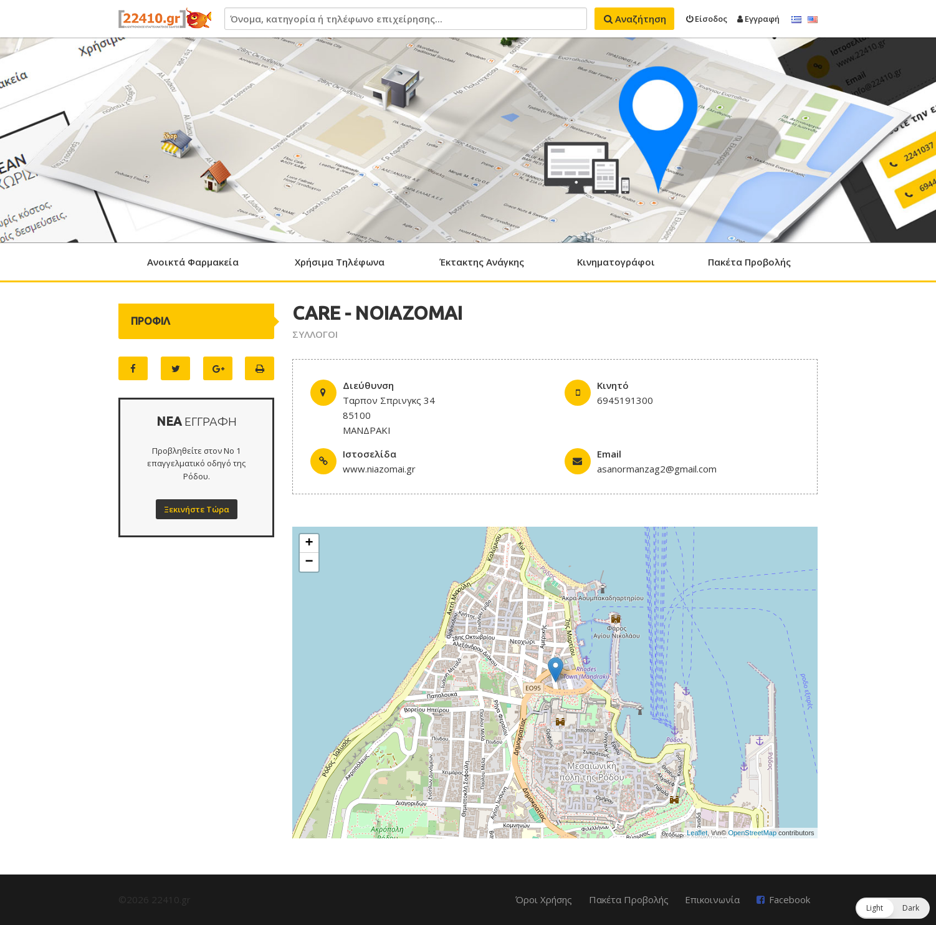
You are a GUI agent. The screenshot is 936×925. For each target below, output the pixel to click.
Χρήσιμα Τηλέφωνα (339, 262)
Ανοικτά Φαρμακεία (193, 262)
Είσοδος (706, 18)
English (813, 20)
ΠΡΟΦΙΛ (150, 321)
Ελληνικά (796, 20)
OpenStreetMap (752, 832)
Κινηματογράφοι (616, 262)
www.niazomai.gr (379, 468)
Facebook (789, 899)
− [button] (309, 562)
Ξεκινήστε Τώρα (196, 509)
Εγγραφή (758, 18)
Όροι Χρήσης (543, 899)
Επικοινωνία (712, 899)
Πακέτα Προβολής (749, 262)
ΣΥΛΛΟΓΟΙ (315, 334)
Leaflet (697, 832)
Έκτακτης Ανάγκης (481, 262)
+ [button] (309, 543)
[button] (893, 908)
